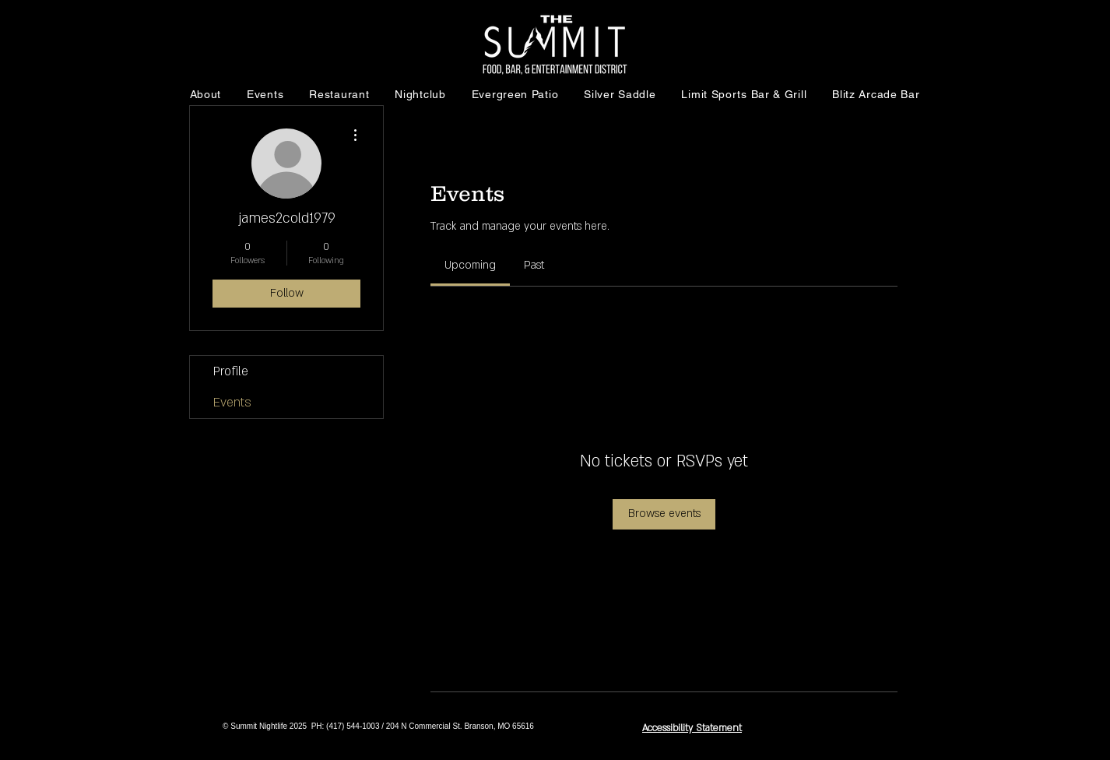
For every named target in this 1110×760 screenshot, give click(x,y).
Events (232, 402)
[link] (470, 265)
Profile (230, 371)
